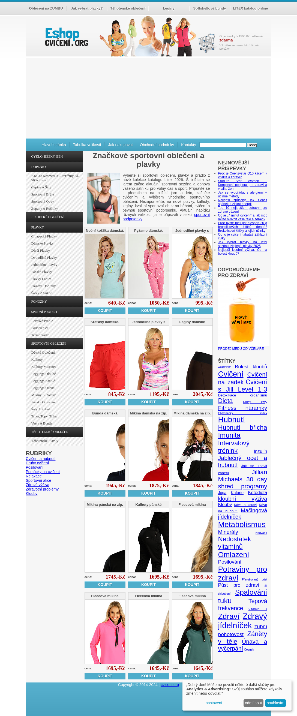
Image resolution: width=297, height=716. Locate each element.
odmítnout (253, 703)
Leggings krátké (43, 381)
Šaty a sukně (40, 409)
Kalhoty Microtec (43, 367)
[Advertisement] (148, 97)
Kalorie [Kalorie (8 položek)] (237, 492)
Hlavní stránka (54, 145)
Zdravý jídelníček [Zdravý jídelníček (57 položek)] (242, 621)
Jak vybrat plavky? (87, 8)
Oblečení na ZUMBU (46, 8)
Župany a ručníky (44, 208)
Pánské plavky (41, 272)
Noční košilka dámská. (105, 230)
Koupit (105, 310)
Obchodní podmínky (157, 145)
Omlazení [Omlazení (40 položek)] (233, 554)
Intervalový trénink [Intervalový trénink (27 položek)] (234, 446)
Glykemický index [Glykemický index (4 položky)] (242, 413)
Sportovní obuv (42, 201)
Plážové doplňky (43, 286)
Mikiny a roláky (43, 395)
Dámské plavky (42, 243)
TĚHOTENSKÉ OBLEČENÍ (50, 432)
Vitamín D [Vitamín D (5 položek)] (257, 609)
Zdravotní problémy (42, 489)
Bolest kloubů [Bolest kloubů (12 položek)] (251, 366)
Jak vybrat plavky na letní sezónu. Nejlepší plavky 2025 (242, 244)
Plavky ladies (41, 279)
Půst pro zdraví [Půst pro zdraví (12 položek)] (238, 585)
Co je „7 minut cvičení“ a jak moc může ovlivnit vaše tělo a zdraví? (242, 217)
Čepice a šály (41, 187)
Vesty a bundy (42, 423)
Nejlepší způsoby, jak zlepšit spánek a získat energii (242, 202)
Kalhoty (37, 359)
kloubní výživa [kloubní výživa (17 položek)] (242, 498)
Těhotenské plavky (44, 441)
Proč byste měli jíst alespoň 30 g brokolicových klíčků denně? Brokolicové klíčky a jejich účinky (242, 227)
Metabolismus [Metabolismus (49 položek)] (242, 524)
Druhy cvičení (37, 463)
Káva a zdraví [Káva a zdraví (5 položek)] (245, 505)
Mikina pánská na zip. (105, 505)
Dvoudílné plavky (44, 257)
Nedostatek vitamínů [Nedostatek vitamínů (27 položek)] (234, 542)
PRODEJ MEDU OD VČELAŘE (243, 347)
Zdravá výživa (37, 485)
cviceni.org (170, 684)
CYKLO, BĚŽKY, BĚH (47, 156)
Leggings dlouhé (43, 374)
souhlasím (275, 703)
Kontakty (188, 145)
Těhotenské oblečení (127, 8)
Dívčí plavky (40, 250)
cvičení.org (66, 37)
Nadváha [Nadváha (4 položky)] (261, 532)
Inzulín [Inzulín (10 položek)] (260, 451)
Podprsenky (39, 328)
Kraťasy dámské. (105, 322)
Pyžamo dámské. (148, 230)
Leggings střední (43, 388)
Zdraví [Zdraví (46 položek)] (229, 616)
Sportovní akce (38, 480)
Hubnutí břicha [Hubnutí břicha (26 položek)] (242, 427)
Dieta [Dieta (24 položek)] (225, 400)
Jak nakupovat (120, 145)
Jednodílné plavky (44, 265)
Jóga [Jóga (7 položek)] (222, 493)
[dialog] (237, 695)
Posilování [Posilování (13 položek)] (230, 562)
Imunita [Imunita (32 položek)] (229, 435)
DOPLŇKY (39, 167)
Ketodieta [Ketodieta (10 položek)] (257, 492)
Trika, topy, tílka (44, 416)
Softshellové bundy (209, 8)
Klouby (32, 493)
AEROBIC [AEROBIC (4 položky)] (224, 367)
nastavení (214, 703)
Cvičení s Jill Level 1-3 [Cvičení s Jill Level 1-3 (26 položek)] (242, 385)
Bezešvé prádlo (42, 321)
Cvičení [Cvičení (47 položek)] (231, 374)
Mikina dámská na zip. (148, 413)
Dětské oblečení (43, 352)
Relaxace (34, 476)
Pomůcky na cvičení (43, 472)
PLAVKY (37, 227)
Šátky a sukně (41, 293)
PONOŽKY (39, 301)
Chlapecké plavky (44, 236)
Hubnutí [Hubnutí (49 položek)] (231, 419)
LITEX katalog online (250, 8)
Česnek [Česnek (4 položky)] (249, 649)
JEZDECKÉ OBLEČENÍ (48, 217)
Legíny (169, 8)
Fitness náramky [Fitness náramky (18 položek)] (242, 408)
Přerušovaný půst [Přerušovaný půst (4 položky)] (254, 579)
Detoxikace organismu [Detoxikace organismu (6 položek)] (242, 395)
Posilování (35, 467)
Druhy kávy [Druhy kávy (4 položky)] (255, 402)
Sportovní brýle (42, 194)
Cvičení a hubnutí (41, 458)
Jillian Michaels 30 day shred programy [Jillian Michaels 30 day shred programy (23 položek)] (242, 479)
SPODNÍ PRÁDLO (44, 312)
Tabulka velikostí (87, 145)
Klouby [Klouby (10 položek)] (225, 504)
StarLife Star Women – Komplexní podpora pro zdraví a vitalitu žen (242, 185)
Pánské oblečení (43, 402)
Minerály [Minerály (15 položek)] (228, 532)
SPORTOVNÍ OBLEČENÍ (49, 343)
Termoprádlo (40, 335)
